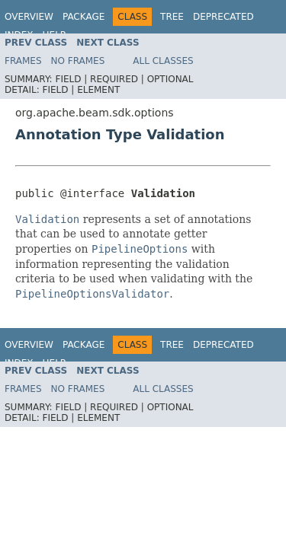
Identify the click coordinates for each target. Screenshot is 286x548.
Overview (29, 16)
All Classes (163, 61)
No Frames (78, 61)
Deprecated (223, 16)
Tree (172, 16)
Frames (23, 61)
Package (83, 16)
